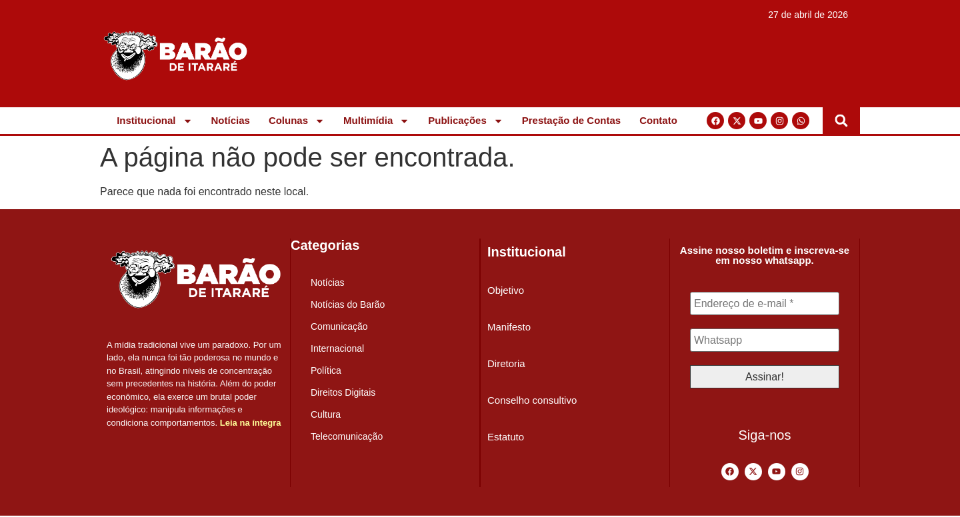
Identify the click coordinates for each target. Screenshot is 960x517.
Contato (658, 120)
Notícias (230, 120)
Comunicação (339, 326)
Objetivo (505, 290)
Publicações (465, 120)
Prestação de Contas (571, 120)
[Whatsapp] (764, 341)
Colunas (297, 120)
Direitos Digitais (343, 392)
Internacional (337, 348)
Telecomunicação (347, 436)
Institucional (154, 120)
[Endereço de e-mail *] (764, 304)
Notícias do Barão (348, 304)
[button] (841, 120)
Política (326, 370)
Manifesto (509, 326)
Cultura (326, 414)
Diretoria (506, 363)
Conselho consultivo (532, 400)
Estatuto (505, 436)
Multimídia (376, 120)
